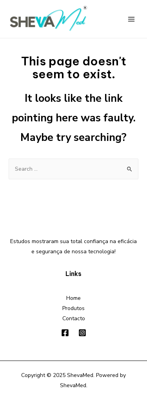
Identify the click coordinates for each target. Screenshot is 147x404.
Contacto (73, 318)
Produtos (73, 308)
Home (73, 298)
